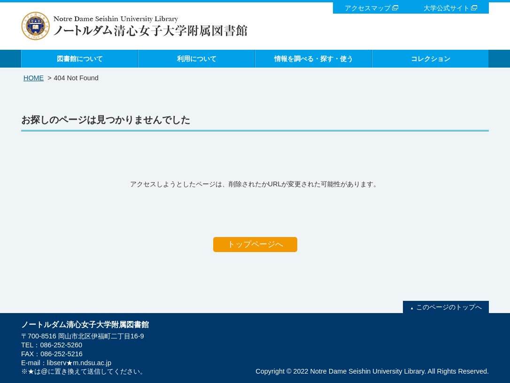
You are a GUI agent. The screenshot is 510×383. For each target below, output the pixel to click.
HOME (33, 78)
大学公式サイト (447, 8)
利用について (196, 58)
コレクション (430, 58)
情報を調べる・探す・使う (313, 58)
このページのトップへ (449, 307)
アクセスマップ (368, 8)
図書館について (80, 58)
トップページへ (255, 244)
